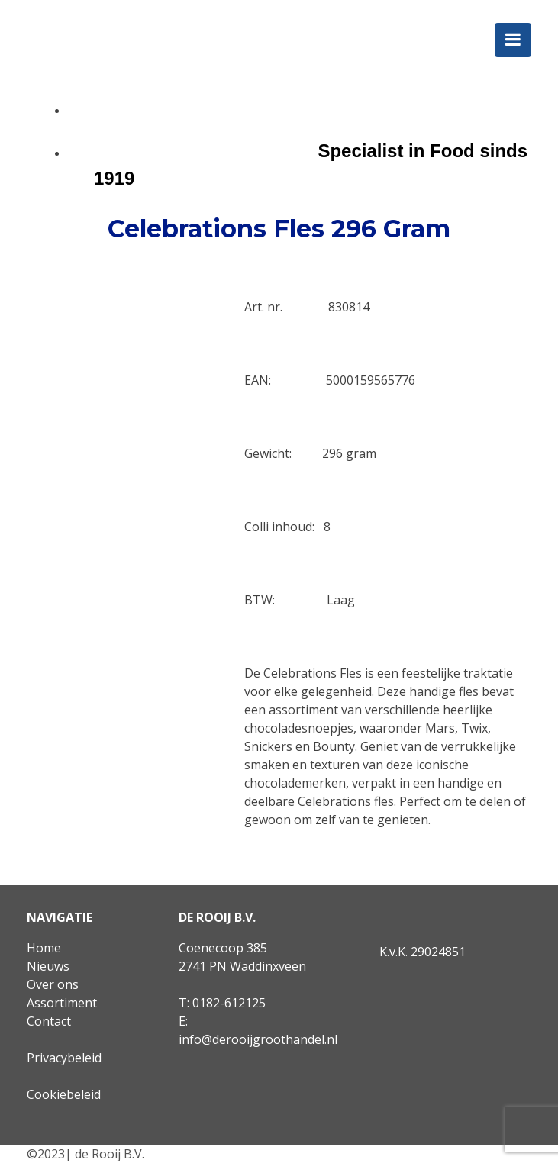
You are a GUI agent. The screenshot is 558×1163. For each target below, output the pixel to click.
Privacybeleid (64, 1057)
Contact (49, 1021)
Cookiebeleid (64, 1094)
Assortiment (62, 1002)
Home (44, 947)
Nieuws (48, 966)
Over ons (53, 984)
